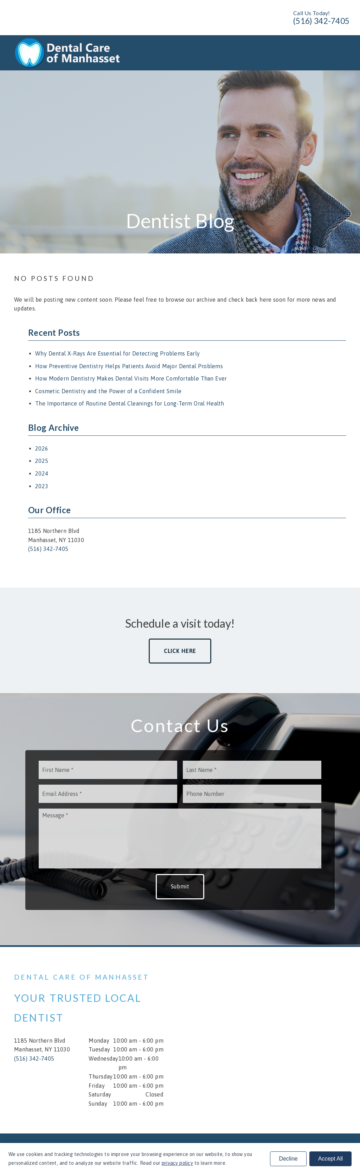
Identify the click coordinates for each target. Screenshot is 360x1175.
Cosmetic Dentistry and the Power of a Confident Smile (108, 391)
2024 (41, 473)
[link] (69, 66)
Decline (288, 1159)
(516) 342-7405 (321, 21)
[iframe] (271, 1040)
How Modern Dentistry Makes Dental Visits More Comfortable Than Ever (131, 378)
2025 (41, 461)
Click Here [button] (180, 651)
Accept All (330, 1159)
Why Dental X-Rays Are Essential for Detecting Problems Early (117, 353)
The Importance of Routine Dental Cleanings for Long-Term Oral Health (129, 403)
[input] (108, 770)
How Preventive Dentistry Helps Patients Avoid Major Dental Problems (129, 366)
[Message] (180, 838)
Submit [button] (180, 886)
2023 (41, 486)
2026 (41, 448)
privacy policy (177, 1163)
